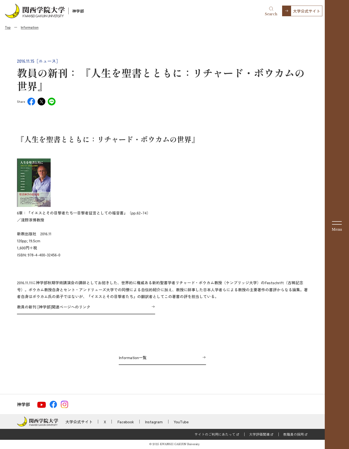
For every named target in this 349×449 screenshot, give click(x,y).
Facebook (125, 422)
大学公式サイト (306, 11)
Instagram (154, 422)
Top (8, 27)
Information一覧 (133, 357)
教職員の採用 (293, 434)
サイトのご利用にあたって (215, 434)
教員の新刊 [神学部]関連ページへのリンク (53, 307)
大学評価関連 (259, 434)
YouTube (181, 422)
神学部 (78, 11)
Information (30, 27)
